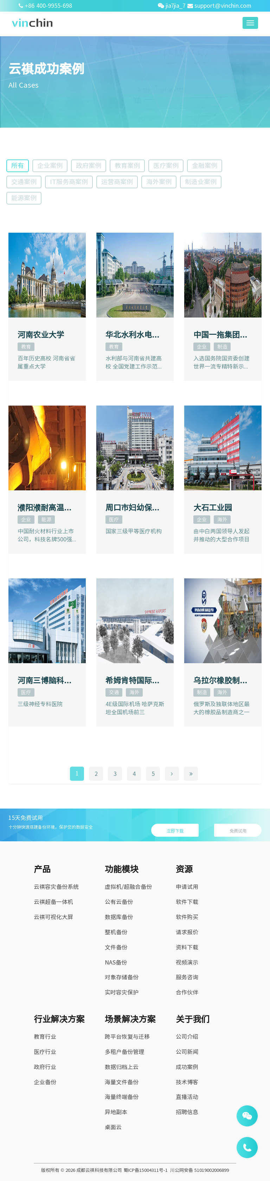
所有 (17, 165)
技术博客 (187, 1082)
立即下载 (175, 831)
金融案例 (204, 165)
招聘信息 (187, 1112)
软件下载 (187, 902)
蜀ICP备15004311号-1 (145, 1170)
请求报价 (187, 932)
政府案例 (88, 165)
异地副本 (116, 1112)
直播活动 (187, 1097)
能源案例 (24, 198)
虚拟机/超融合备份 (128, 887)
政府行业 (45, 1067)
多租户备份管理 (124, 1052)
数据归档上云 (122, 1067)
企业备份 (45, 1082)
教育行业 (45, 1036)
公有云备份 (119, 902)
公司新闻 (187, 1052)
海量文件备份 (122, 1082)
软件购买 (187, 917)
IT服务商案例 (69, 181)
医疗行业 (45, 1052)
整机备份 (116, 932)
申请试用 (187, 887)
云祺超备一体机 (53, 902)
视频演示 (187, 962)
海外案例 (159, 181)
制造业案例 (201, 181)
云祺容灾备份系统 (56, 887)
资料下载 (187, 947)
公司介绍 (187, 1036)
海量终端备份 (122, 1097)
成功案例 (187, 1067)
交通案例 (24, 181)
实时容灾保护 (122, 992)
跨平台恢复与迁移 (127, 1036)
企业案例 (50, 165)
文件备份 (116, 947)
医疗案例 (166, 165)
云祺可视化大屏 (53, 917)
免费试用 (238, 831)
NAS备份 (116, 962)
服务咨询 (187, 977)
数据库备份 (119, 917)
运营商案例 (117, 181)
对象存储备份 (122, 977)
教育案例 (127, 165)
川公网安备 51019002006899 (199, 1170)
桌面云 (113, 1127)
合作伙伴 (187, 992)
